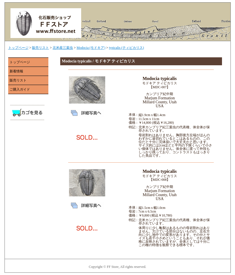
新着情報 (16, 71)
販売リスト (40, 48)
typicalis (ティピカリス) (126, 48)
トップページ (18, 48)
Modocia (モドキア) (91, 48)
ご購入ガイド (20, 89)
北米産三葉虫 (63, 48)
